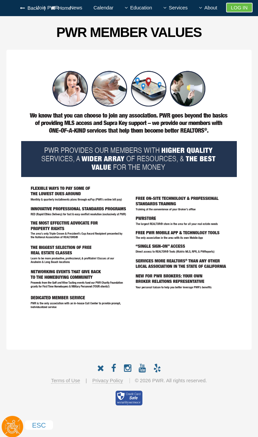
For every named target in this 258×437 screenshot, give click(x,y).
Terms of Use (65, 380)
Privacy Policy (107, 380)
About (210, 7)
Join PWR (48, 7)
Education (141, 7)
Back (32, 8)
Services (178, 7)
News (76, 7)
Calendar (103, 7)
